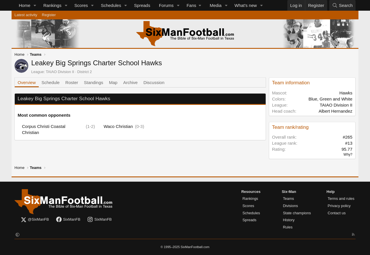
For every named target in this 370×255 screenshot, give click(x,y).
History (289, 220)
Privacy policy (339, 206)
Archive (130, 82)
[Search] (342, 5)
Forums (166, 5)
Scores (81, 5)
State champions (297, 213)
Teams (288, 198)
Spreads (142, 5)
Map (113, 82)
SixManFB (68, 220)
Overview (27, 82)
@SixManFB (35, 220)
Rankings (52, 5)
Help (331, 191)
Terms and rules (341, 198)
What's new (245, 5)
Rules (288, 227)
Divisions (290, 206)
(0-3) (139, 126)
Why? (347, 154)
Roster (71, 82)
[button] (35, 5)
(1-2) (90, 126)
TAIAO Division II (60, 72)
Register (49, 15)
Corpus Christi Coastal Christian (43, 129)
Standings (93, 82)
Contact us (337, 213)
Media (216, 5)
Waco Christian (118, 126)
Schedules (111, 5)
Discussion (153, 82)
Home (24, 5)
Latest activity (25, 15)
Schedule (51, 82)
